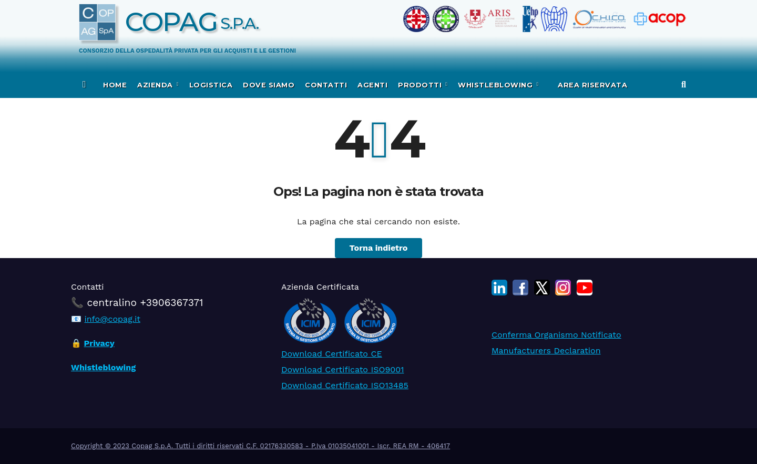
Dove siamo (268, 85)
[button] (683, 85)
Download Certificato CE (331, 354)
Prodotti (421, 85)
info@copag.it (112, 319)
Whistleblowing (103, 367)
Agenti (372, 85)
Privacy (99, 343)
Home (115, 85)
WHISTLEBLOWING (496, 85)
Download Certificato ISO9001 (342, 369)
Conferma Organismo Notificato (556, 335)
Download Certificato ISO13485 (344, 385)
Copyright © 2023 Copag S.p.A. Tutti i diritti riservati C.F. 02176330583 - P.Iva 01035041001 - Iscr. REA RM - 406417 (260, 446)
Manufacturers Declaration (546, 350)
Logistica (211, 85)
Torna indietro (379, 248)
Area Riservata (592, 85)
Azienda (156, 85)
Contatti (326, 85)
